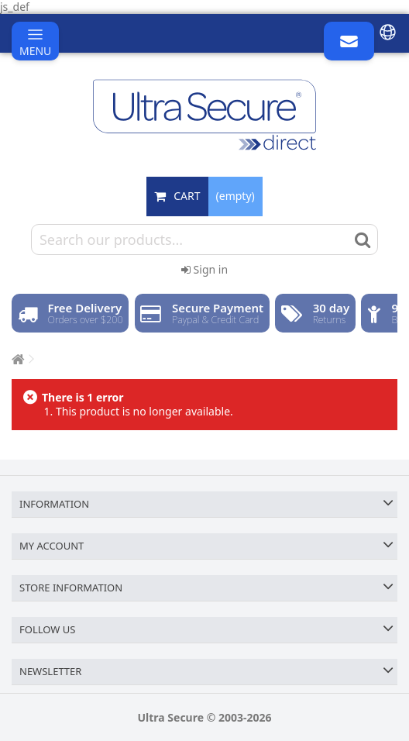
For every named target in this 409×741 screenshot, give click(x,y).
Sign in (204, 269)
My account (51, 546)
